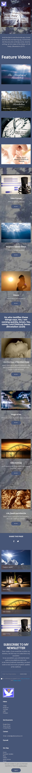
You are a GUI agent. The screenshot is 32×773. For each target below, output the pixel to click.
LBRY (4, 711)
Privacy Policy (17, 680)
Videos (5, 757)
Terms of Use (6, 726)
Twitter (5, 706)
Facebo (5, 707)
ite (5, 748)
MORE (16, 206)
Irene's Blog (6, 589)
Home (4, 752)
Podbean (5, 713)
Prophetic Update (8, 567)
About (4, 761)
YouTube (5, 709)
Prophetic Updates (8, 754)
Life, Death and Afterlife (16, 513)
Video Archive (6, 611)
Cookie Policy (7, 728)
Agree (16, 770)
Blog (4, 756)
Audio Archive (6, 634)
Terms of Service (24, 678)
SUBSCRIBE (23, 674)
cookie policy (23, 766)
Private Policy (6, 724)
